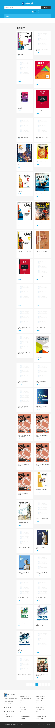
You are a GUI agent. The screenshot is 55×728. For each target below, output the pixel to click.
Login (22, 714)
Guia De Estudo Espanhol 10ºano (42, 436)
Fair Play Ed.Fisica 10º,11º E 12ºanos (24, 107)
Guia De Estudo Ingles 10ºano (23, 494)
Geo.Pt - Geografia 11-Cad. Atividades (24, 353)
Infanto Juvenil (40, 709)
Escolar (39, 703)
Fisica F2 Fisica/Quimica (41, 251)
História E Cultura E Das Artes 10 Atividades (23, 573)
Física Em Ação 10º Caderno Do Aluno (24, 190)
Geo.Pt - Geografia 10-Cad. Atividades (24, 328)
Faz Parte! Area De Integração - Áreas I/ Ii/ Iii (42, 136)
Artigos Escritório (41, 698)
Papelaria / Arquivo (41, 716)
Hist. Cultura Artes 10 (23, 522)
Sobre (22, 703)
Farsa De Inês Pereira (41, 110)
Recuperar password (26, 716)
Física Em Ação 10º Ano (41, 161)
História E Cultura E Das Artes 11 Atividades (41, 573)
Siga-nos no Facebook (9, 714)
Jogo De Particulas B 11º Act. (24, 674)
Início (17, 20)
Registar (23, 718)
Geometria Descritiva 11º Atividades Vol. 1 (24, 382)
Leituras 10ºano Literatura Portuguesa (42, 675)
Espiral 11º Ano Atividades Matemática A (42, 50)
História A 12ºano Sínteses (42, 518)
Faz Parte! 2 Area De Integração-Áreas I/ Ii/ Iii (23, 136)
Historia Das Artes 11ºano (24, 547)
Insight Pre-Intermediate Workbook (24, 650)
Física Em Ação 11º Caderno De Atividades (24, 223)
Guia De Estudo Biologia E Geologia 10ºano (24, 436)
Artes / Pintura (40, 694)
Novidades (23, 709)
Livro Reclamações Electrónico (9, 717)
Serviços (23, 707)
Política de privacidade (26, 700)
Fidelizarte (48, 724)
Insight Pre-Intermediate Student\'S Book (42, 624)
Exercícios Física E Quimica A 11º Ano (24, 78)
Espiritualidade (40, 707)
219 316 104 (11, 704)
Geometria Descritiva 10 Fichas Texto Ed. (41, 356)
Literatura (39, 711)
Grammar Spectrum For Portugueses (41, 407)
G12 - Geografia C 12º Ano (42, 276)
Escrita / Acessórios (41, 705)
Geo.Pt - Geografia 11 (41, 327)
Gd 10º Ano (20, 302)
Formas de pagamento (26, 698)
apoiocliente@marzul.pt (10, 711)
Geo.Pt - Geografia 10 (41, 302)
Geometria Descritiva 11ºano (41, 382)
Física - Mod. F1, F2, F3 (23, 164)
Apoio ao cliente (25, 696)
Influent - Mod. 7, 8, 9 (41, 597)
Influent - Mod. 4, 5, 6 (23, 597)
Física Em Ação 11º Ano (41, 193)
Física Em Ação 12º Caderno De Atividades (24, 252)
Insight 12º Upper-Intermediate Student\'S (23, 623)
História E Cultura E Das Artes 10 (41, 548)
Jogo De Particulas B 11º (41, 649)
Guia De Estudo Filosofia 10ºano (23, 465)
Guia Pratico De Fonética (41, 489)
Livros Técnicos (40, 714)
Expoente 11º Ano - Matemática (40, 82)
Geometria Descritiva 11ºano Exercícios (23, 407)
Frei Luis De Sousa (22, 276)
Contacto (23, 711)
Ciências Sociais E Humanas (43, 700)
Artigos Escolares (41, 696)
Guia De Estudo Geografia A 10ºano (42, 465)
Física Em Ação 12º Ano (41, 222)
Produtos (23, 705)
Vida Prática (40, 718)
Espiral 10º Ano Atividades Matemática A (24, 53)
